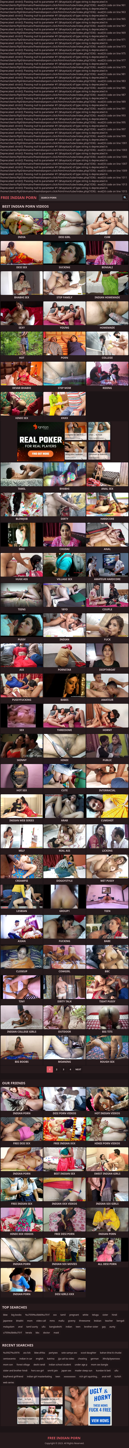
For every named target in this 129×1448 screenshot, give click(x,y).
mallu (61, 1320)
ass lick (27, 1352)
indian (69, 1326)
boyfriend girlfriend (13, 1376)
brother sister (91, 1326)
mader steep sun (83, 1370)
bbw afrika (39, 1352)
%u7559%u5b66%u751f (37, 1314)
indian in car (25, 1358)
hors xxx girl (37, 1370)
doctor (46, 1332)
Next (78, 1069)
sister (105, 1314)
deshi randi (39, 1364)
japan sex (66, 1370)
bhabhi (19, 1320)
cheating (82, 1358)
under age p (81, 1364)
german (95, 1358)
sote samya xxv (69, 1352)
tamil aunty (32, 1326)
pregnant (74, 1314)
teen (78, 1326)
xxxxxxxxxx (69, 1376)
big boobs (16, 1314)
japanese (7, 1320)
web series (8, 1382)
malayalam (8, 1326)
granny (71, 1320)
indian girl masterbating (39, 1376)
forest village (23, 1364)
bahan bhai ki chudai (110, 1352)
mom (30, 1320)
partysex (53, 1352)
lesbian (97, 1320)
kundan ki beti (103, 1370)
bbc (37, 1332)
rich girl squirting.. (88, 1376)
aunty (112, 1326)
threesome (84, 1320)
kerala (29, 1332)
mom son (8, 1364)
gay (104, 1326)
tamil (63, 1314)
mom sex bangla (99, 1364)
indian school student (60, 1364)
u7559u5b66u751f (12, 1332)
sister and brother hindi (15, 1370)
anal (20, 1326)
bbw (5, 1314)
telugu (95, 1314)
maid (56, 1332)
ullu (44, 1326)
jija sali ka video (66, 1358)
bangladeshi (55, 1326)
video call (41, 1320)
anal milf (106, 1376)
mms (52, 1320)
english (39, 1358)
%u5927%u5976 (11, 1352)
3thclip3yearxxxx (111, 1358)
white (85, 1314)
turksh (117, 1376)
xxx (55, 1314)
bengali (120, 1320)
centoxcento (9, 1358)
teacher (109, 1320)
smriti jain (53, 1370)
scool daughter (88, 1352)
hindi (114, 1314)
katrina (50, 1358)
